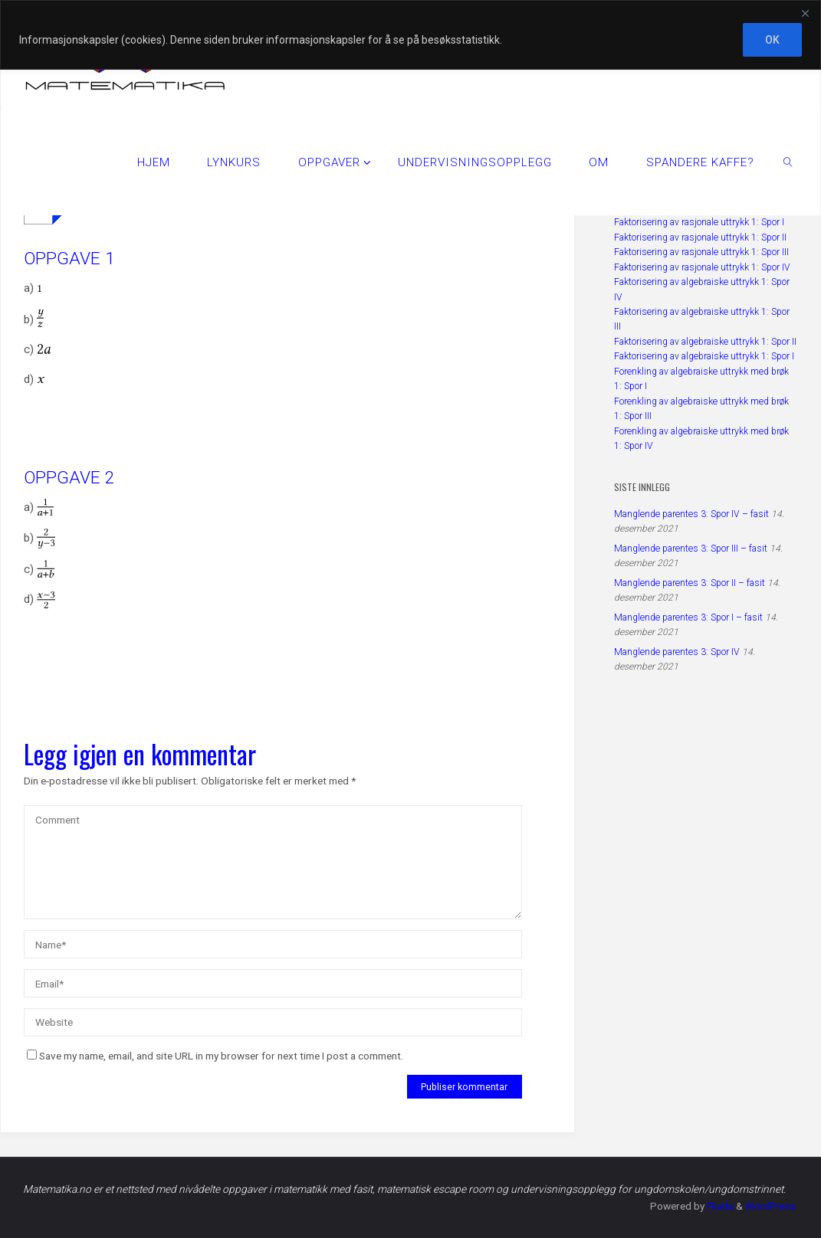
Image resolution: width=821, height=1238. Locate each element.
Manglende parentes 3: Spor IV (677, 652)
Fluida (717, 1206)
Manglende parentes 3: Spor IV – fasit (691, 514)
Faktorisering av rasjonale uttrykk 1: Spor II (700, 237)
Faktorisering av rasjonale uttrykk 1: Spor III (701, 252)
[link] (788, 161)
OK (772, 40)
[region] (410, 35)
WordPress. (771, 1206)
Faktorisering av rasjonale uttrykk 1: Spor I (699, 222)
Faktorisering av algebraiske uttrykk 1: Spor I (704, 356)
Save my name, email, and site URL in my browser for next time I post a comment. (215, 1056)
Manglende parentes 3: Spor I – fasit (688, 617)
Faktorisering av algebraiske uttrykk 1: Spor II (705, 341)
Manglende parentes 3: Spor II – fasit (689, 583)
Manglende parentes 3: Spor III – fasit (690, 548)
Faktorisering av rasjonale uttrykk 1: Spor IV (702, 267)
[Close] (805, 13)
